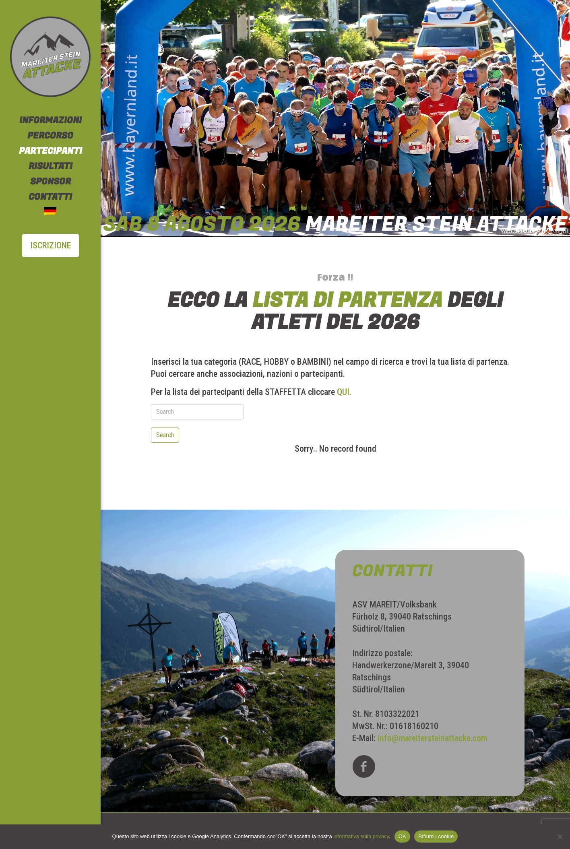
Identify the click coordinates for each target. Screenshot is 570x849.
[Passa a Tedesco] (50, 212)
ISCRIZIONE (50, 245)
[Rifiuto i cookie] (560, 836)
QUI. (344, 392)
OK (402, 836)
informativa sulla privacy (361, 836)
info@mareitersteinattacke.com (432, 738)
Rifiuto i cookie (436, 836)
